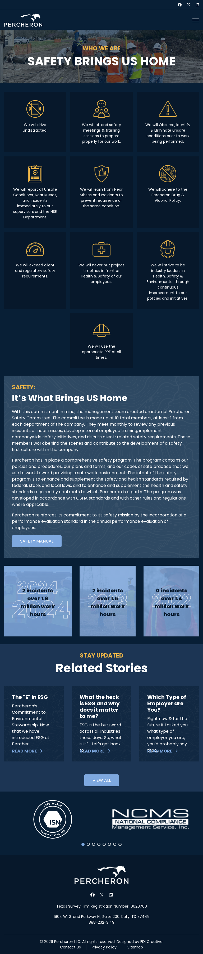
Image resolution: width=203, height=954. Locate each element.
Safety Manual (36, 541)
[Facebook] (180, 4)
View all (102, 780)
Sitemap (135, 947)
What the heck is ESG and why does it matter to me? (100, 706)
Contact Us (70, 947)
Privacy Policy (104, 947)
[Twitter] (189, 4)
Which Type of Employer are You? (166, 703)
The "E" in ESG (30, 697)
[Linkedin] (197, 4)
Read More (24, 751)
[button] (52, 819)
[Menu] (195, 20)
